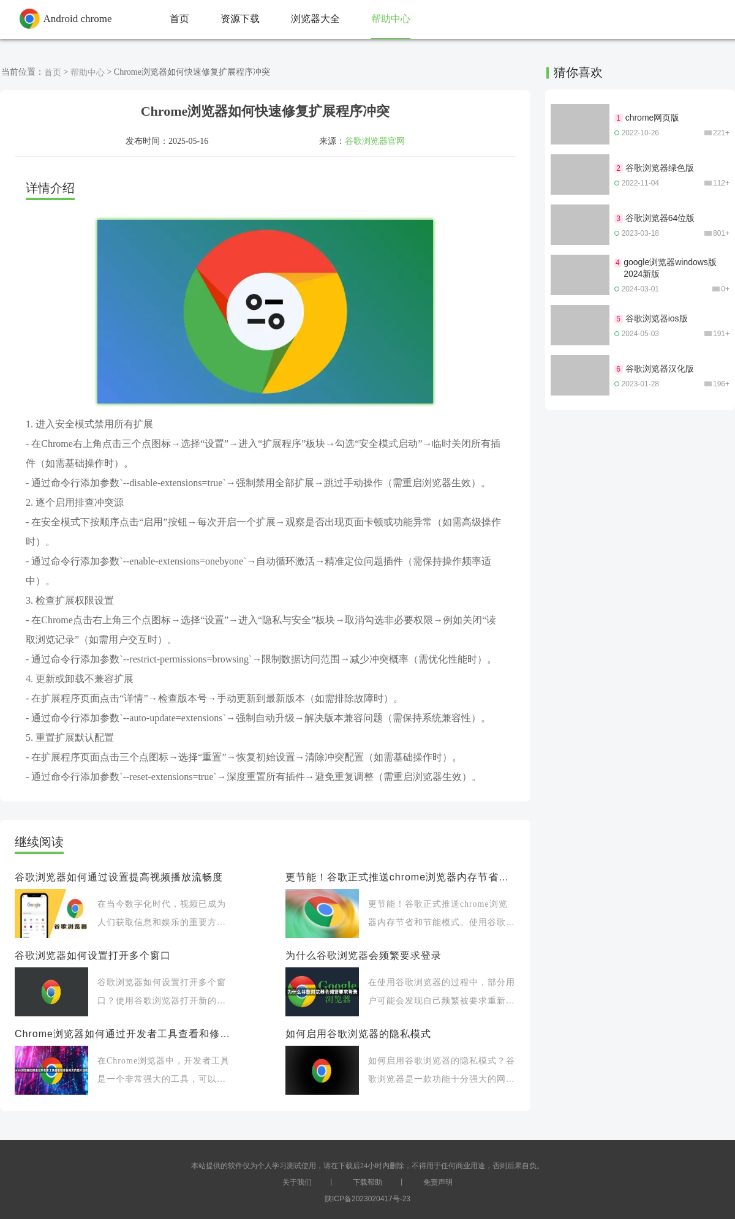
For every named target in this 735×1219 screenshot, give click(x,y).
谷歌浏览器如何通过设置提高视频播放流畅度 (119, 877)
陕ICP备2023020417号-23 (367, 1199)
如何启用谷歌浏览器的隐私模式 (358, 1034)
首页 (52, 72)
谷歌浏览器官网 (375, 141)
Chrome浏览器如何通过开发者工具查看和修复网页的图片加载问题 (124, 1034)
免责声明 (438, 1182)
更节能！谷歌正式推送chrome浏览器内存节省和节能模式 (400, 877)
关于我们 (297, 1182)
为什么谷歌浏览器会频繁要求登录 (363, 955)
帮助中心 (87, 72)
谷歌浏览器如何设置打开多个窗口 (93, 955)
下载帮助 (367, 1182)
